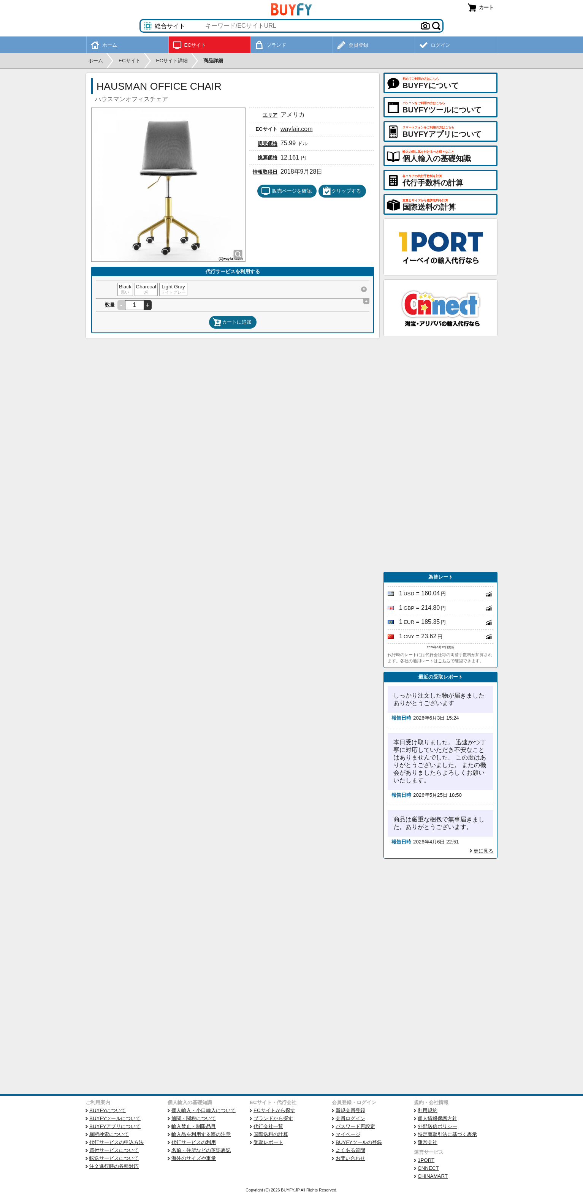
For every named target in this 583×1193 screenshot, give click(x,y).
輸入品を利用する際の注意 (201, 1134)
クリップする (341, 191)
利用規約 (427, 1110)
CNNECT (428, 1168)
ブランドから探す (273, 1118)
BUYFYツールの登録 (359, 1142)
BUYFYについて (107, 1110)
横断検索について (109, 1134)
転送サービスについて (114, 1158)
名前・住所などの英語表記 (201, 1150)
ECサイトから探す (274, 1110)
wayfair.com (296, 129)
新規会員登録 (350, 1110)
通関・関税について (193, 1118)
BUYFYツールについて (115, 1118)
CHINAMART (433, 1176)
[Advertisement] (440, 454)
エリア (270, 115)
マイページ (348, 1134)
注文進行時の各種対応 (114, 1166)
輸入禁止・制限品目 (193, 1126)
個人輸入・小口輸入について (203, 1110)
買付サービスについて (114, 1150)
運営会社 (427, 1142)
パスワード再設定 (355, 1126)
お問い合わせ (350, 1158)
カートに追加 (232, 322)
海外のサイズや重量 (193, 1158)
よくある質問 (350, 1150)
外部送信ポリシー (437, 1126)
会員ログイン (350, 1118)
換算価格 (267, 157)
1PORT (426, 1160)
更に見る (483, 851)
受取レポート (268, 1142)
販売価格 (267, 143)
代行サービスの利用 (193, 1142)
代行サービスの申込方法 (116, 1142)
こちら (444, 660)
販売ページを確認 (286, 191)
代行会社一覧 (268, 1126)
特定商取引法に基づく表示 (447, 1134)
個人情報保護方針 (437, 1118)
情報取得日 (265, 172)
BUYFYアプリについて (115, 1126)
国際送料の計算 (270, 1134)
